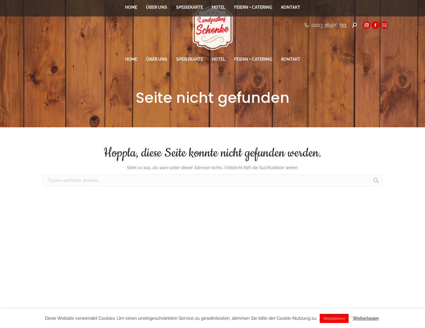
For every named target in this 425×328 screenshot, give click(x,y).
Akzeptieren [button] (334, 318)
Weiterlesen (366, 318)
